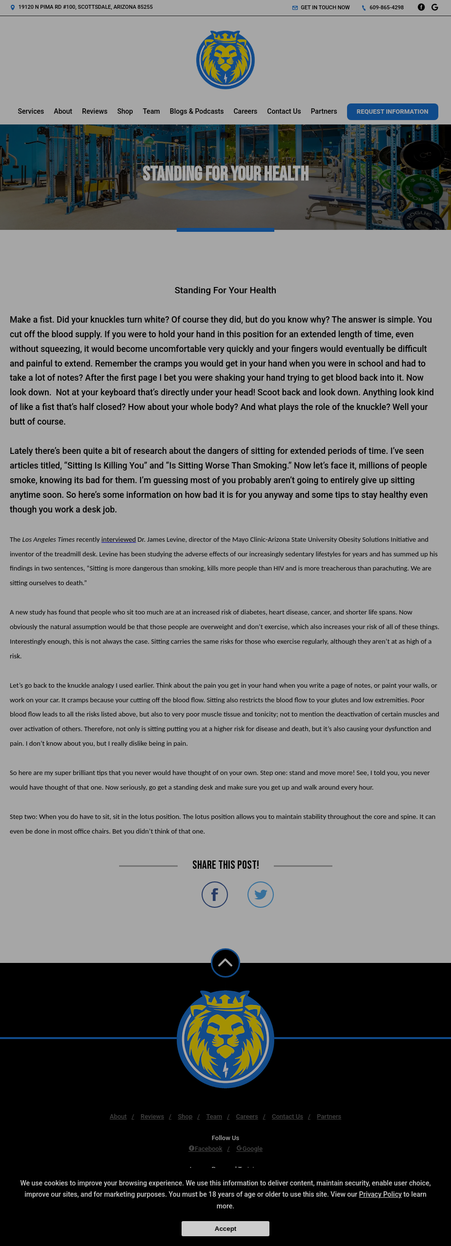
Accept (225, 1228)
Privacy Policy (380, 1194)
